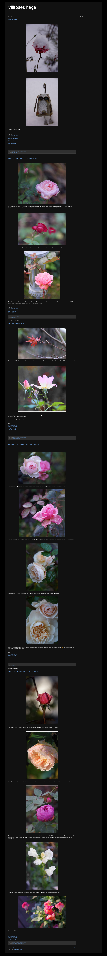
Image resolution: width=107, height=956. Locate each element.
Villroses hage (22, 7)
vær (16, 152)
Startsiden (42, 947)
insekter (13, 943)
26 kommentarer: (23, 663)
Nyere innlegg (11, 947)
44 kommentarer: (23, 151)
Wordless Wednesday (13, 138)
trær (19, 438)
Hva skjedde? (13, 19)
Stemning (16, 438)
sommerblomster (21, 943)
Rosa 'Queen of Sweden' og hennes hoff (22, 158)
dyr (12, 152)
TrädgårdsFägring (12, 140)
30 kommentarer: (23, 942)
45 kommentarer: (23, 437)
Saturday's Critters (12, 143)
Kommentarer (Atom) (17, 949)
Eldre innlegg (72, 947)
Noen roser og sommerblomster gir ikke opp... (24, 671)
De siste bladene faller (16, 323)
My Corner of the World (13, 135)
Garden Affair (11, 312)
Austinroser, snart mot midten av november (23, 445)
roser (14, 152)
